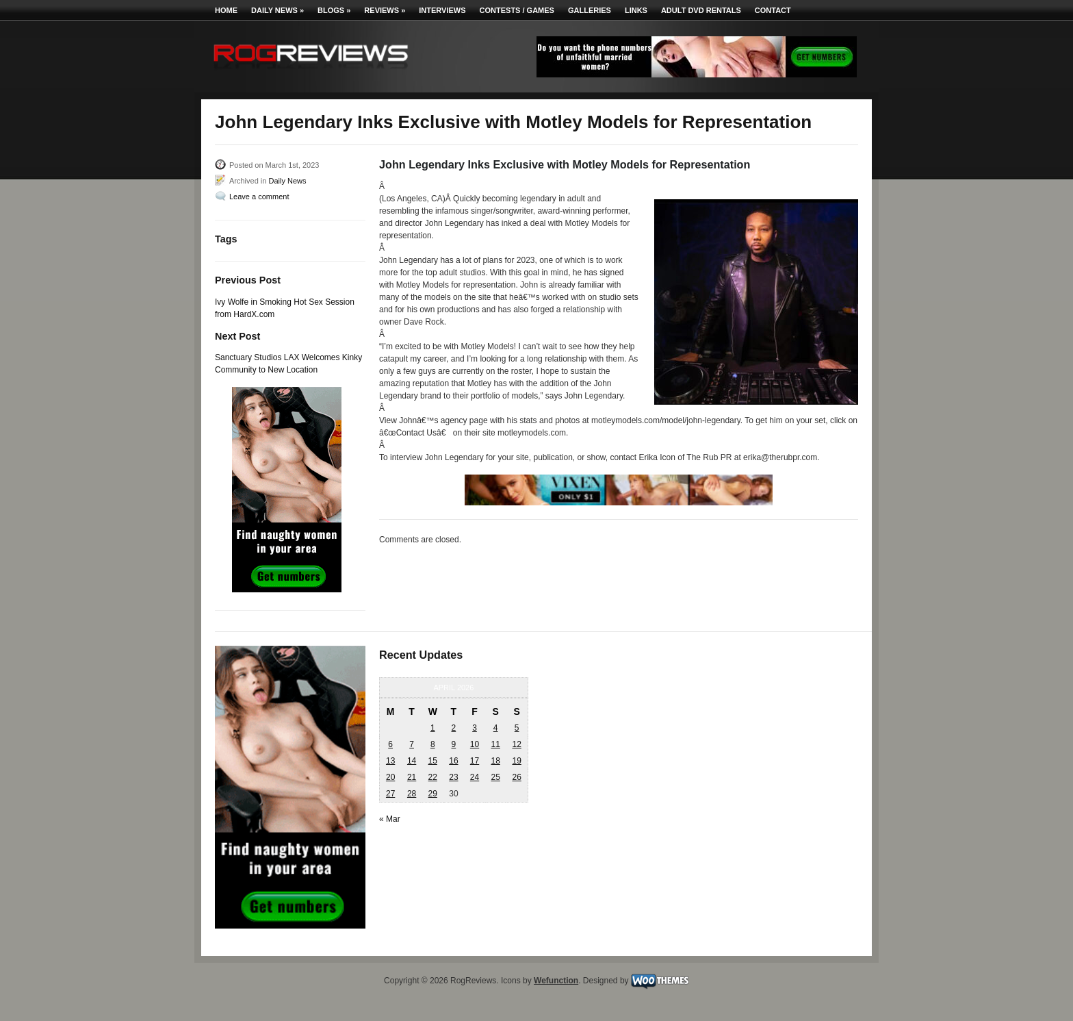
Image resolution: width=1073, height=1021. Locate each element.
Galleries (589, 10)
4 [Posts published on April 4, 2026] (495, 728)
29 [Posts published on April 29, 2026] (432, 793)
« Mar (389, 819)
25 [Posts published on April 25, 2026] (495, 777)
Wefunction (556, 980)
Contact (773, 10)
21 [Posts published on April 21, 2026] (411, 777)
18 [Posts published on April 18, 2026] (495, 761)
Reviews (384, 10)
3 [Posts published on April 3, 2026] (474, 728)
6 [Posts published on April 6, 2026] (390, 744)
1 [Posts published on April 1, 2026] (432, 728)
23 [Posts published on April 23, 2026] (453, 777)
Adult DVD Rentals (701, 10)
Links (636, 10)
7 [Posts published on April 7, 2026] (411, 744)
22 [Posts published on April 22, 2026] (432, 777)
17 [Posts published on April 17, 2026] (474, 761)
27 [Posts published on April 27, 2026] (390, 793)
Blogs (334, 10)
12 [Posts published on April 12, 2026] (516, 744)
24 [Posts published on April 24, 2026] (474, 777)
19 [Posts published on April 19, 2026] (516, 761)
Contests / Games (517, 10)
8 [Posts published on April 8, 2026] (432, 744)
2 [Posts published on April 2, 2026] (454, 728)
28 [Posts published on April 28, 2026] (411, 793)
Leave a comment (259, 196)
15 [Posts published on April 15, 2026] (432, 761)
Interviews (442, 10)
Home (226, 10)
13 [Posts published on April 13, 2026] (390, 761)
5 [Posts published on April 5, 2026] (517, 728)
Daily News (277, 10)
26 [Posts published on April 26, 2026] (516, 777)
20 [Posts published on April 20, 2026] (390, 777)
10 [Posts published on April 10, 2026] (474, 744)
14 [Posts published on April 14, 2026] (411, 761)
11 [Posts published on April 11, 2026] (495, 744)
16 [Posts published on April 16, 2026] (453, 761)
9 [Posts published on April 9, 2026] (454, 744)
